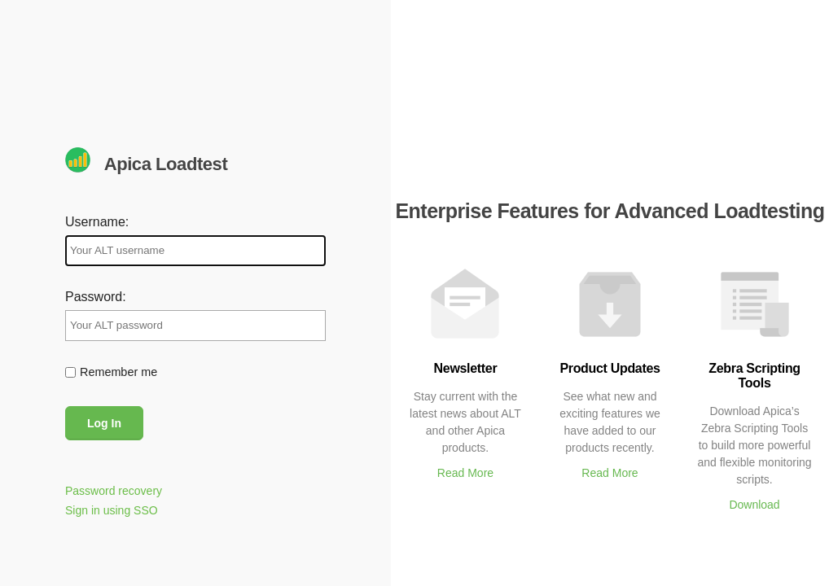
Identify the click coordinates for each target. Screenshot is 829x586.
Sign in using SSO (111, 510)
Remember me (118, 371)
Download (754, 504)
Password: (95, 297)
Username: (97, 222)
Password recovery (113, 490)
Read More (465, 472)
